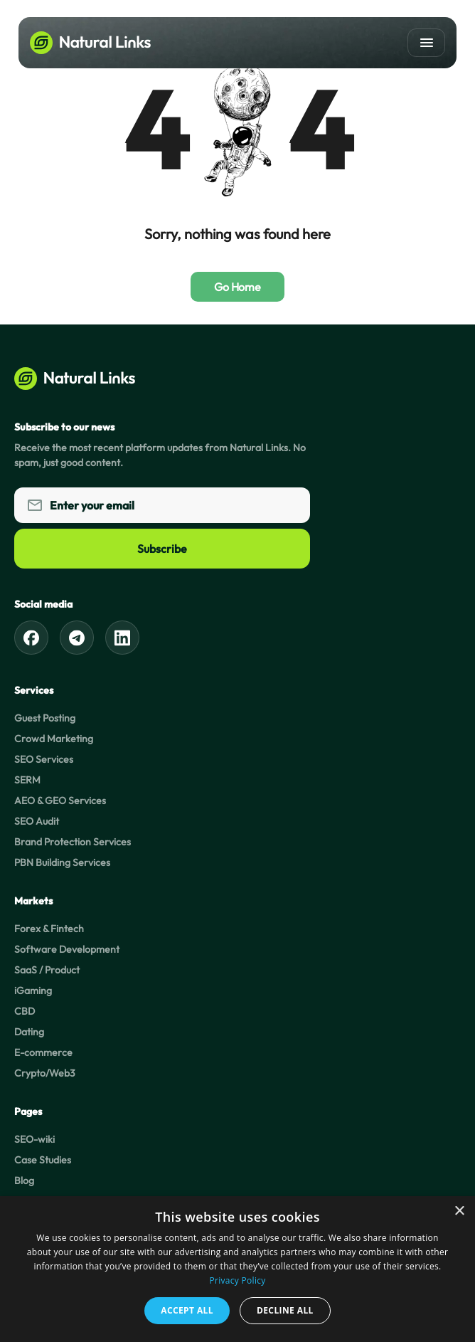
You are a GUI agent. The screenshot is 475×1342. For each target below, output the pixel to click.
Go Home (237, 287)
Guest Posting (44, 718)
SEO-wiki (34, 1139)
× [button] (459, 1211)
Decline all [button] (285, 1310)
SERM (27, 779)
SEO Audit (36, 821)
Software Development (66, 949)
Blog (24, 1180)
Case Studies (42, 1159)
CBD (24, 1011)
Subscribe (162, 548)
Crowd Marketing (53, 738)
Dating (29, 1031)
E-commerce (43, 1052)
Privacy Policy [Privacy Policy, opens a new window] (237, 1280)
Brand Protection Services (72, 841)
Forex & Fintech (49, 928)
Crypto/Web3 (44, 1073)
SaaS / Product (47, 969)
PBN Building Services (62, 862)
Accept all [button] (187, 1310)
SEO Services (43, 759)
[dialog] (237, 1269)
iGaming (33, 990)
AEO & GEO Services (60, 800)
